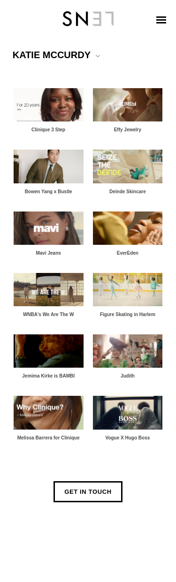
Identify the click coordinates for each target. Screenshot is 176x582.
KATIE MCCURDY (52, 55)
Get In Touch (88, 491)
